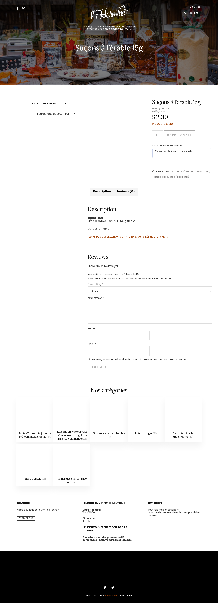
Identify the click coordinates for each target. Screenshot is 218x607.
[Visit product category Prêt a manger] (146, 423)
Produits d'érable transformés (189, 171)
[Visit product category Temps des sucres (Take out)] (71, 469)
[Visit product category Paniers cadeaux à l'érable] (109, 423)
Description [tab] (97, 195)
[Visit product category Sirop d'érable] (34, 469)
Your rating (89, 288)
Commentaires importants (164, 145)
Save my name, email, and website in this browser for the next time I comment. (134, 363)
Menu (192, 7)
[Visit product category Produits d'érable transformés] (183, 423)
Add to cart (183, 135)
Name (86, 332)
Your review (90, 302)
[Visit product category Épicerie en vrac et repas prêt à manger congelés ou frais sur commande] (71, 423)
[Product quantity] (154, 134)
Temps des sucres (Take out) (169, 176)
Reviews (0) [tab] (121, 195)
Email (86, 348)
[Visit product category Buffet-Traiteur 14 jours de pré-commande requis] (34, 423)
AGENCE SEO (111, 599)
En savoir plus (26, 522)
